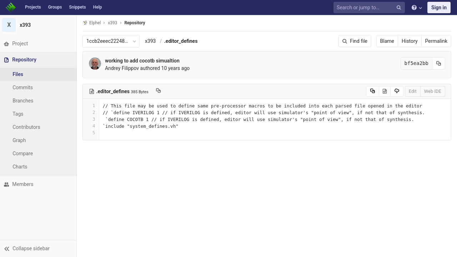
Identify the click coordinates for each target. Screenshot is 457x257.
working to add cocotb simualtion (144, 61)
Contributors (28, 127)
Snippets (77, 7)
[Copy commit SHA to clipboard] (438, 63)
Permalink (436, 41)
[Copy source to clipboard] (372, 91)
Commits (24, 87)
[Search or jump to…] (370, 7)
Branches (24, 101)
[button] (39, 248)
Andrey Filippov (124, 68)
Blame (387, 41)
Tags (19, 114)
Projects (33, 7)
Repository (136, 22)
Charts (21, 167)
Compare (24, 153)
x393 (152, 41)
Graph (20, 140)
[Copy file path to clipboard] (160, 91)
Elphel (93, 22)
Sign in (439, 7)
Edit (413, 91)
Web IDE (432, 91)
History (410, 41)
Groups (55, 7)
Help (97, 7)
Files (19, 74)
